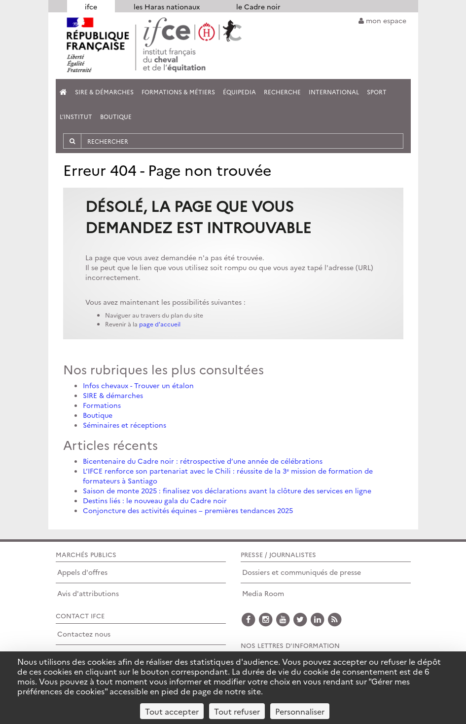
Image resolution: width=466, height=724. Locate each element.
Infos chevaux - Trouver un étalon (138, 385)
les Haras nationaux (167, 6)
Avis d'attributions (88, 593)
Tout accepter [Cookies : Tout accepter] (172, 711)
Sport (377, 91)
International (334, 91)
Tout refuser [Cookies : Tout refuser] (237, 711)
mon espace (382, 20)
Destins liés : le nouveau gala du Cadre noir (155, 500)
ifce (91, 6)
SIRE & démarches (113, 395)
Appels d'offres (82, 572)
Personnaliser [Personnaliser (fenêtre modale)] (299, 711)
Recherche (282, 91)
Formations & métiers (178, 91)
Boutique (116, 116)
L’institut (76, 116)
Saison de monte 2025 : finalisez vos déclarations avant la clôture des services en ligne (227, 490)
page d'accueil (159, 324)
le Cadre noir (258, 6)
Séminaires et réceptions (124, 425)
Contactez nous (83, 634)
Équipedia (239, 91)
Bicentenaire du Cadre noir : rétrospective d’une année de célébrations (203, 461)
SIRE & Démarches (104, 91)
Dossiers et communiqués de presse (301, 572)
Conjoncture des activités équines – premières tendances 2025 (188, 510)
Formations (102, 405)
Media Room (263, 593)
